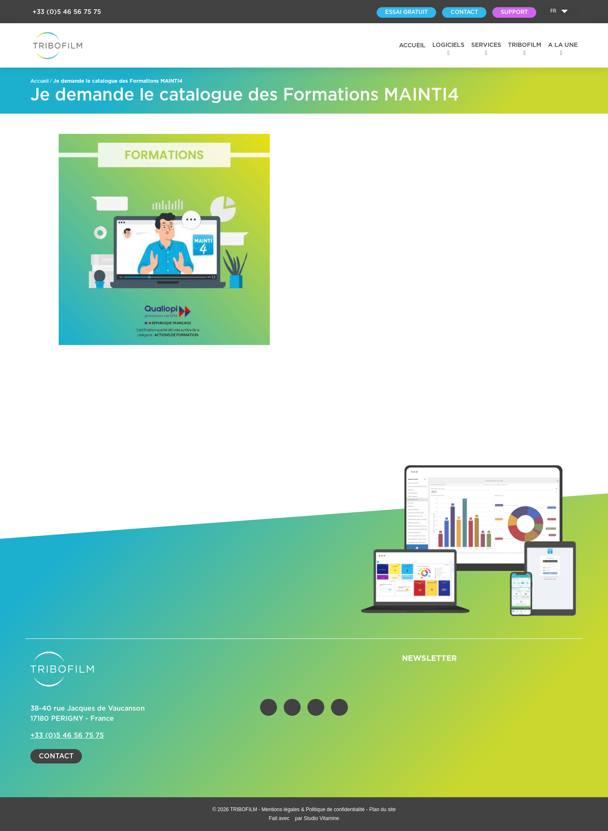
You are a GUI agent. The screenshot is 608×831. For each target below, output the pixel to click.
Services (486, 45)
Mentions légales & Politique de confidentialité (314, 809)
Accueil (412, 46)
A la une (563, 45)
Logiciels (448, 45)
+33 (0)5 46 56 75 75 (67, 12)
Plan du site (382, 809)
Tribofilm (524, 45)
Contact (56, 756)
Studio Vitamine (321, 818)
